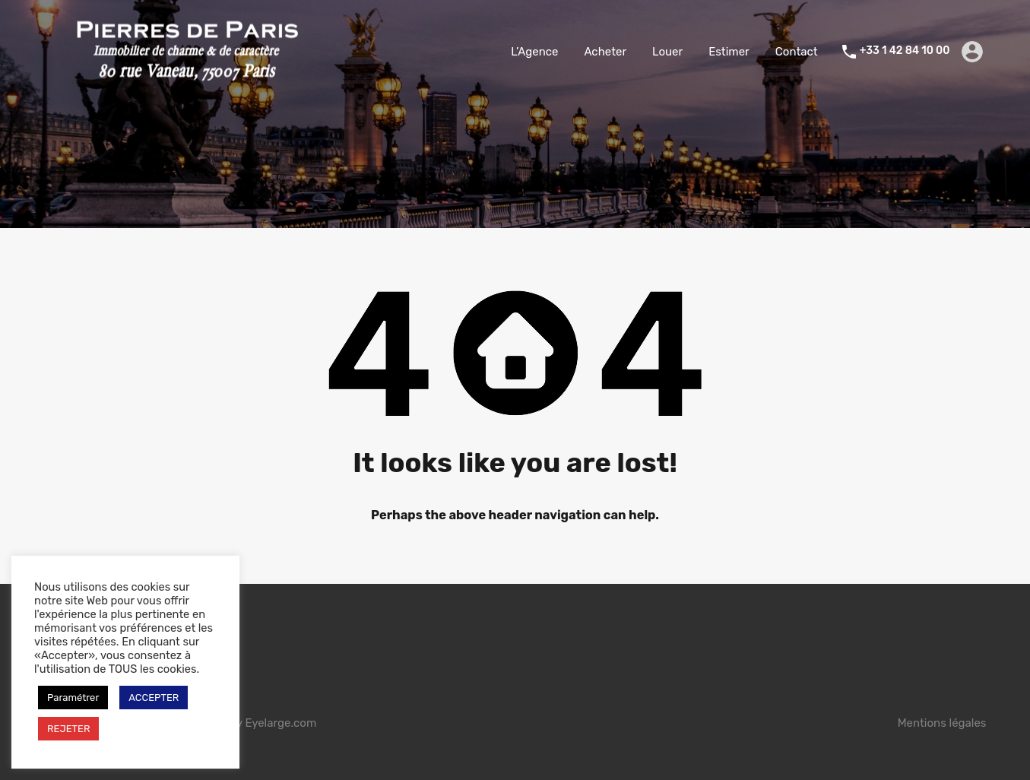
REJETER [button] (68, 728)
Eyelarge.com (280, 723)
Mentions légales (942, 723)
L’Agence (534, 52)
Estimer (729, 52)
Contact (796, 52)
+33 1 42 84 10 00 (905, 51)
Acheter (605, 52)
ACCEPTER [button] (153, 697)
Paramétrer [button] (73, 697)
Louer (667, 52)
